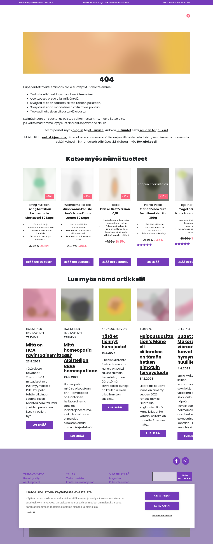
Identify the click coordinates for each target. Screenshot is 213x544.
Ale (131, 19)
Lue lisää (30, 513)
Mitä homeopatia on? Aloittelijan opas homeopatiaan (81, 358)
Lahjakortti (180, 7)
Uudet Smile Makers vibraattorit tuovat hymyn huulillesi (190, 349)
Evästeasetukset (165, 515)
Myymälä (118, 7)
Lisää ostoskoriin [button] (39, 262)
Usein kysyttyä (32, 477)
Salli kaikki (165, 496)
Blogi (130, 7)
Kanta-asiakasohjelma (80, 480)
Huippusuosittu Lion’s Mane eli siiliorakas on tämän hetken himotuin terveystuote (157, 354)
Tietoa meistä (144, 7)
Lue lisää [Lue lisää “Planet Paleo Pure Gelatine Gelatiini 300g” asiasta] (153, 262)
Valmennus (163, 7)
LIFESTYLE (114, 19)
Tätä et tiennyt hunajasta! (114, 341)
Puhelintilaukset (119, 480)
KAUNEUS (91, 19)
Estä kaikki (166, 506)
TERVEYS (70, 19)
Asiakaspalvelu (32, 480)
